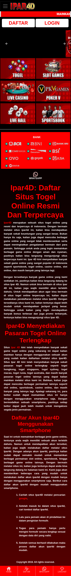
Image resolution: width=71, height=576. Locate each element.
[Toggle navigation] (5, 6)
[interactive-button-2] (53, 68)
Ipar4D (7, 222)
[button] (6, 43)
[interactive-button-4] (53, 91)
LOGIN (51, 23)
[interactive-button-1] (17, 68)
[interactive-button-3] (17, 91)
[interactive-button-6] (53, 113)
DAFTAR (18, 23)
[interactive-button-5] (17, 113)
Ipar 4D (15, 347)
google (23, 498)
